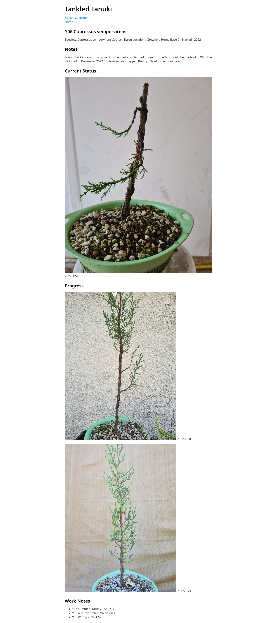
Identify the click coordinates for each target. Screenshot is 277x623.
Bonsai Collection (77, 18)
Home (69, 22)
